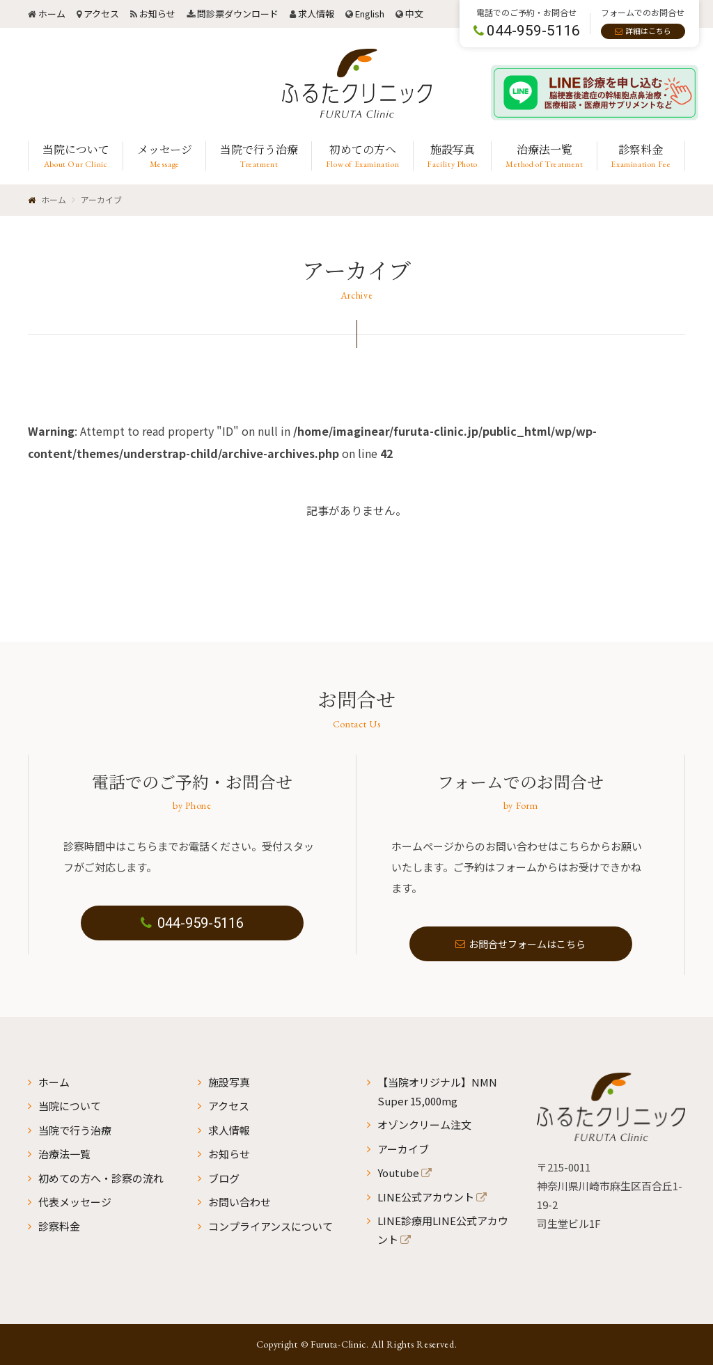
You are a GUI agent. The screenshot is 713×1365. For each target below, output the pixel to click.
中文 (414, 13)
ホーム (51, 13)
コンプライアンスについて (270, 1226)
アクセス (101, 13)
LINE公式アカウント (425, 1197)
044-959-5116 (192, 923)
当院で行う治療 (74, 1130)
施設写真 (229, 1082)
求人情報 (316, 13)
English (369, 13)
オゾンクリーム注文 (424, 1124)
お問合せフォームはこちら (520, 944)
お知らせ (157, 13)
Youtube (398, 1172)
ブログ (224, 1178)
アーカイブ (403, 1149)
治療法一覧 (64, 1153)
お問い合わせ (239, 1201)
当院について (69, 1105)
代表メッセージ (74, 1201)
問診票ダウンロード (238, 13)
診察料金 (59, 1226)
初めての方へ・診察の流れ (101, 1178)
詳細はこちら (648, 30)
